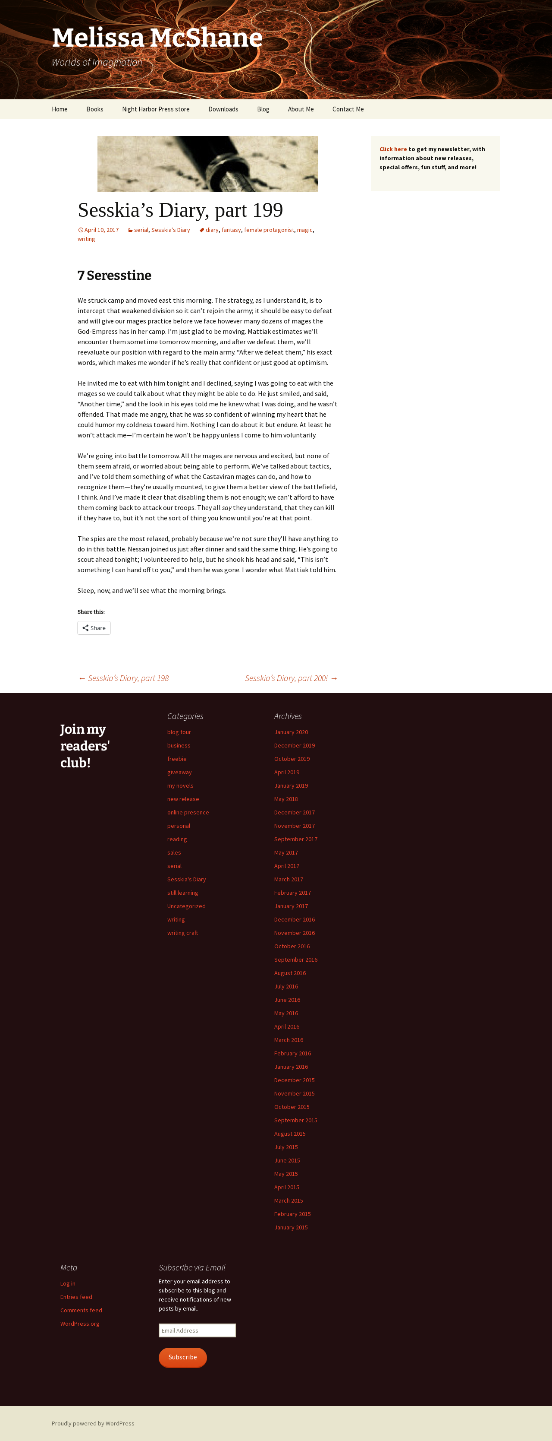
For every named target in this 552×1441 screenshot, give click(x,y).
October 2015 (292, 1107)
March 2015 (288, 1200)
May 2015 (286, 1174)
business (179, 745)
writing (86, 239)
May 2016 (286, 1013)
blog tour (179, 732)
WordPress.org (80, 1323)
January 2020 (291, 732)
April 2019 (286, 772)
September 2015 (295, 1120)
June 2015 (287, 1160)
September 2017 (295, 839)
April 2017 (286, 866)
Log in (67, 1283)
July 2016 (286, 986)
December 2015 (294, 1080)
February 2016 (292, 1053)
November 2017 (294, 826)
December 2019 (294, 745)
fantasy (231, 230)
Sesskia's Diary (170, 230)
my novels (180, 785)
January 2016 (291, 1066)
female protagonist (269, 230)
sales (174, 852)
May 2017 (286, 852)
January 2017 (291, 906)
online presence (188, 812)
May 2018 (286, 799)
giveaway (179, 772)
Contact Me (348, 109)
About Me (301, 109)
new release (183, 799)
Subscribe (183, 1357)
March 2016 (288, 1040)
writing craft (182, 933)
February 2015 (292, 1214)
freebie (177, 759)
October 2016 (292, 946)
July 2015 (286, 1147)
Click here (393, 149)
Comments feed (81, 1310)
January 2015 (291, 1227)
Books (95, 109)
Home (60, 109)
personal (178, 826)
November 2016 (294, 933)
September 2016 (295, 959)
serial (141, 230)
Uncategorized (186, 906)
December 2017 (294, 812)
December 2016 (294, 919)
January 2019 (291, 785)
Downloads (223, 109)
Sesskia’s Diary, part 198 (123, 677)
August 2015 (290, 1133)
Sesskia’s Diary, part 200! (291, 677)
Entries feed (76, 1297)
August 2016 (290, 973)
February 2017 (292, 892)
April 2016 (286, 1026)
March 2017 (288, 879)
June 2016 (287, 1000)
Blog (263, 109)
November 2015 (294, 1093)
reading (177, 839)
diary (212, 230)
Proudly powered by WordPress (93, 1423)
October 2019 (292, 759)
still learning (182, 892)
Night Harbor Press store (156, 109)
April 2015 (286, 1187)
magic (305, 230)
